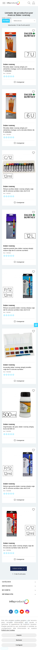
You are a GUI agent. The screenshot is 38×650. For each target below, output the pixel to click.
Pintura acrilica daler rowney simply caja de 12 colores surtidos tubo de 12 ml (18, 190)
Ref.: (4, 73)
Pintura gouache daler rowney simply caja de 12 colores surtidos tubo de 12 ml (19, 487)
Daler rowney (9, 64)
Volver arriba (18, 568)
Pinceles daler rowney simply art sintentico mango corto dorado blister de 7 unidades (18, 69)
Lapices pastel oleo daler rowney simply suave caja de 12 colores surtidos (18, 249)
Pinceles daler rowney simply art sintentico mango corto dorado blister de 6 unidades (18, 130)
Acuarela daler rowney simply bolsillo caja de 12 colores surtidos (17, 368)
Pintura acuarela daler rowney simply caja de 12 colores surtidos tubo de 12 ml (19, 309)
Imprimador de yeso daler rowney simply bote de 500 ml (18, 428)
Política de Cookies (8, 630)
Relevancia (24, 21)
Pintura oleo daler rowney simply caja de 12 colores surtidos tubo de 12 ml (18, 547)
